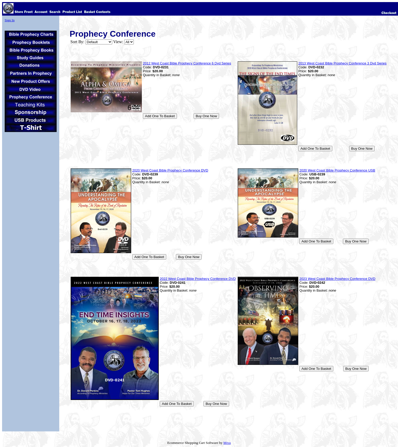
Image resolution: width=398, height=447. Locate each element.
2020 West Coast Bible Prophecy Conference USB (337, 170)
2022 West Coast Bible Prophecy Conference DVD (198, 279)
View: (118, 42)
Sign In (10, 20)
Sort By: (77, 42)
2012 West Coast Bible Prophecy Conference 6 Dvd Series (187, 63)
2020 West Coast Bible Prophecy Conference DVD (170, 170)
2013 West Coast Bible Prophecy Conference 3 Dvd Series (342, 63)
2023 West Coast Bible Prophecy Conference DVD (337, 279)
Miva (227, 443)
